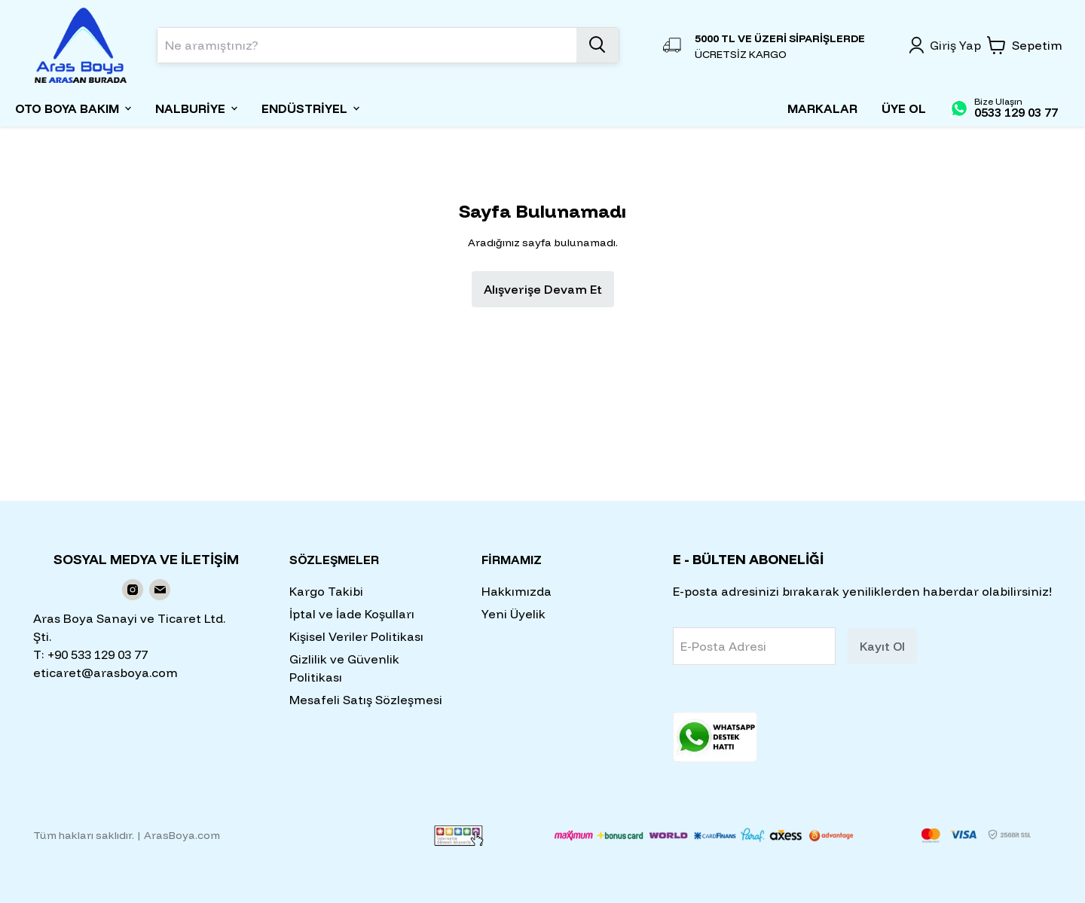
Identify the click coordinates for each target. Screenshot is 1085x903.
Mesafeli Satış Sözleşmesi (365, 699)
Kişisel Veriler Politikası (356, 636)
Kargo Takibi (326, 591)
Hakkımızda (516, 591)
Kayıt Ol (882, 646)
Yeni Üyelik (513, 613)
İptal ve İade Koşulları (351, 613)
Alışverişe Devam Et (543, 289)
